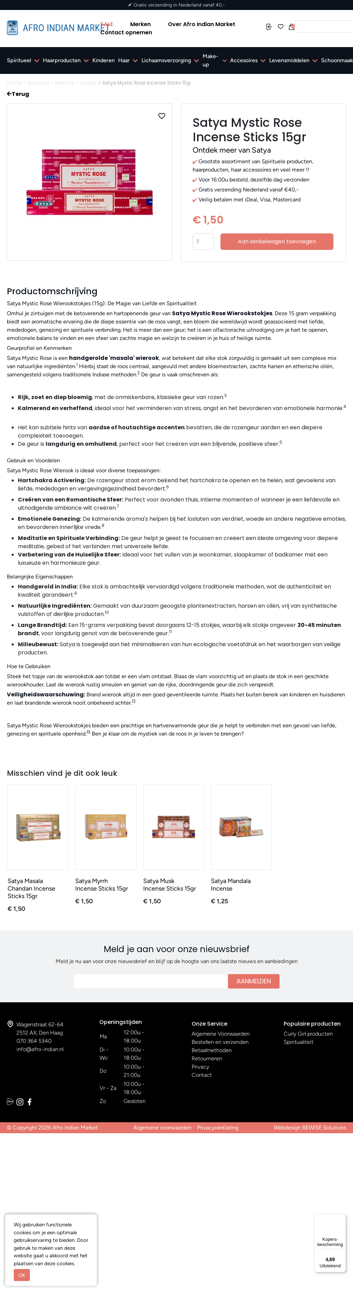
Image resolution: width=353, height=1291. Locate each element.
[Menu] (342, 1218)
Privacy (200, 1066)
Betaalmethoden (212, 1050)
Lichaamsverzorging (166, 60)
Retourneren (207, 1058)
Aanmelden (254, 981)
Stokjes (88, 82)
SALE (106, 24)
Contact (202, 1075)
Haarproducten (62, 60)
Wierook (64, 82)
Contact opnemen (126, 32)
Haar (124, 60)
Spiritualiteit (299, 1042)
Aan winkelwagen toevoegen (277, 241)
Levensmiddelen (289, 60)
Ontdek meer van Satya (232, 150)
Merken (140, 24)
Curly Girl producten (308, 1033)
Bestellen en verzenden (220, 1042)
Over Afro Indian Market (201, 24)
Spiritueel (19, 60)
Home (14, 82)
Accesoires (244, 60)
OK (21, 1275)
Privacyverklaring (217, 1127)
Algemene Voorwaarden (221, 1033)
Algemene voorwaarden (162, 1127)
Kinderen (103, 60)
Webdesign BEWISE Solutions (310, 1127)
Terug (18, 94)
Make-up (210, 60)
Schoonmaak (337, 60)
